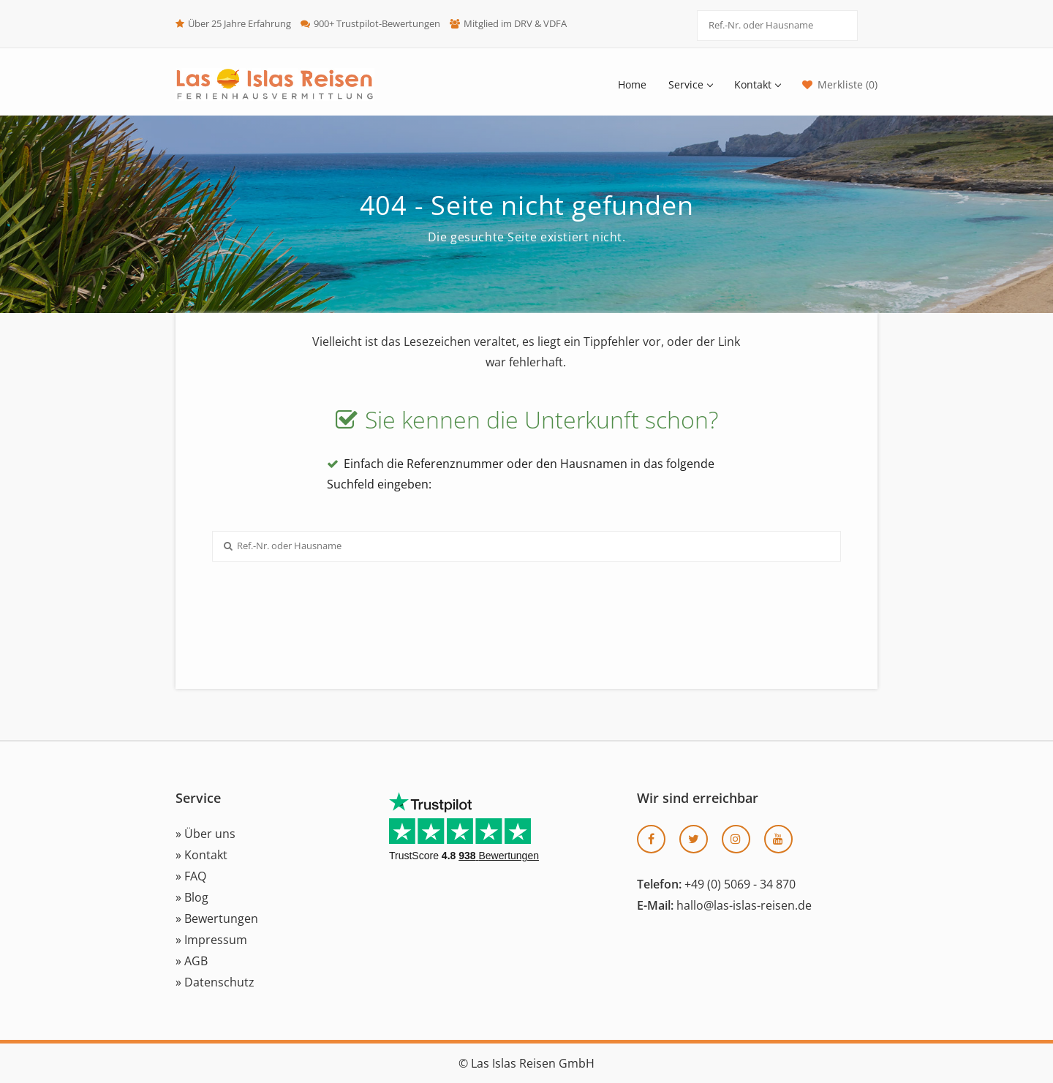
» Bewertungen (217, 918)
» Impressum (211, 940)
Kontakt (757, 84)
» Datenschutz (215, 982)
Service (690, 84)
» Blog (192, 897)
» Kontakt (201, 855)
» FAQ (191, 876)
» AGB (192, 961)
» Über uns (205, 834)
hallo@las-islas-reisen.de (744, 905)
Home (632, 84)
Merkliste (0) (848, 84)
